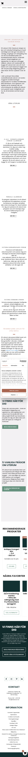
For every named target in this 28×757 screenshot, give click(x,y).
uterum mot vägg (12, 350)
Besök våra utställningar (14, 654)
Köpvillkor (13, 721)
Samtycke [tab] (5, 365)
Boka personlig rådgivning (14, 649)
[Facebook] (6, 679)
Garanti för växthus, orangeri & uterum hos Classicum (13, 734)
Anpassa (14, 394)
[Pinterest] (17, 679)
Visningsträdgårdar (13, 737)
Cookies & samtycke (13, 717)
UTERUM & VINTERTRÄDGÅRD (19, 7)
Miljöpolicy (13, 732)
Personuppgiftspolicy (13, 748)
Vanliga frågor (14, 725)
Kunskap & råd (14, 723)
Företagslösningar (14, 719)
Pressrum (13, 746)
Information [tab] (14, 365)
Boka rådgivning (10, 427)
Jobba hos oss (14, 742)
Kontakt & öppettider (14, 712)
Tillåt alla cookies (14, 390)
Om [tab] (23, 365)
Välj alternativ (11, 613)
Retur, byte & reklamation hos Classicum (13, 729)
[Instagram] (11, 679)
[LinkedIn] (22, 679)
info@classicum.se (14, 699)
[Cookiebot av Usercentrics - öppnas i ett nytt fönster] (20, 361)
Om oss (13, 727)
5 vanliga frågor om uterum (11, 488)
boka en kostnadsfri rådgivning (14, 409)
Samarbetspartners (13, 740)
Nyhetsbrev (13, 714)
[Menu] (26, 2)
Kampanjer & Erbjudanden (13, 744)
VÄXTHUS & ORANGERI (7, 7)
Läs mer (11, 566)
